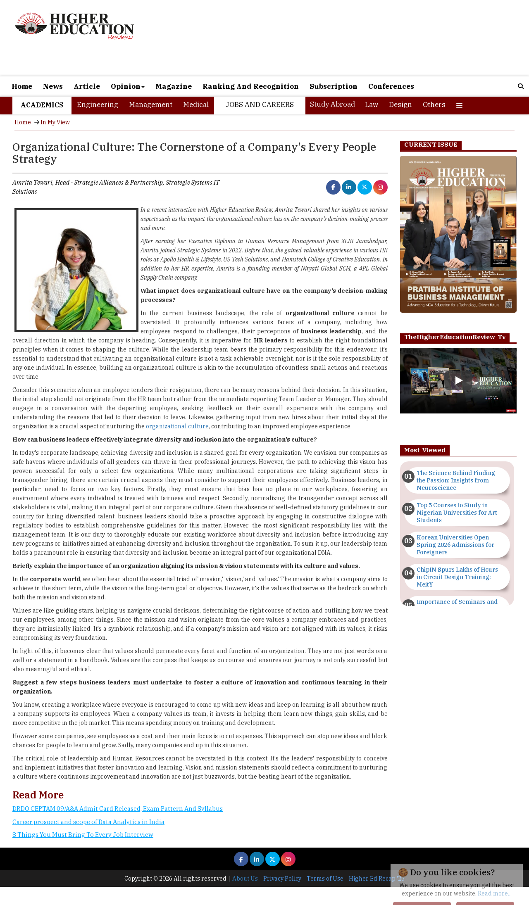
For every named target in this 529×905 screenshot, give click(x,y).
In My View (55, 122)
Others (434, 104)
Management (150, 104)
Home (22, 86)
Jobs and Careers (260, 104)
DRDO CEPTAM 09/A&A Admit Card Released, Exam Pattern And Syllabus (117, 808)
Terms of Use (325, 878)
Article (87, 86)
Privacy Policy (282, 878)
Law (371, 104)
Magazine (173, 86)
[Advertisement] (348, 38)
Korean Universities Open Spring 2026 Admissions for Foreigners (455, 545)
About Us (245, 878)
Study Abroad (332, 104)
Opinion (128, 86)
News (53, 86)
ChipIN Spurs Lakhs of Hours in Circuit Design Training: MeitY (457, 577)
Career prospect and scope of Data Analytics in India (88, 822)
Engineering (97, 104)
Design (400, 104)
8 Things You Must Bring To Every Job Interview (82, 834)
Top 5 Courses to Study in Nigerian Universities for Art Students (457, 512)
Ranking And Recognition (251, 86)
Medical (196, 104)
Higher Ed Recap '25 (377, 878)
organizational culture (177, 426)
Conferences (391, 86)
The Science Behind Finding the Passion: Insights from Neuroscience (456, 480)
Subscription (333, 86)
